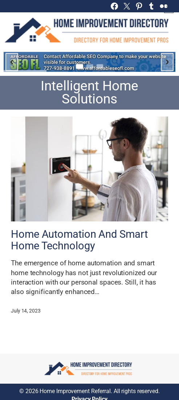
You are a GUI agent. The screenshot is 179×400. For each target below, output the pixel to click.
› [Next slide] (167, 61)
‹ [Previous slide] (12, 61)
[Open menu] (169, 8)
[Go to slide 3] (100, 66)
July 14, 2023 (26, 311)
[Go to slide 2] (89, 66)
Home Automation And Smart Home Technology (79, 240)
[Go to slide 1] (79, 66)
